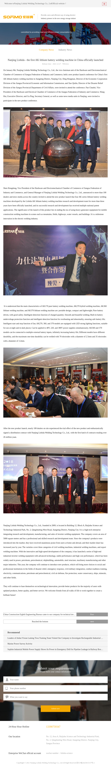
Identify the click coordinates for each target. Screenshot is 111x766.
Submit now (55, 709)
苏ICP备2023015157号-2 (85, 763)
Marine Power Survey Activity (20, 644)
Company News (46, 50)
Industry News (65, 50)
